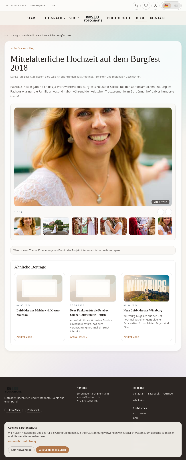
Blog (140, 18)
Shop (74, 18)
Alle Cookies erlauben (52, 449)
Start (32, 18)
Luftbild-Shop (14, 410)
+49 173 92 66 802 (15, 5)
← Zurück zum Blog (22, 48)
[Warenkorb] (137, 6)
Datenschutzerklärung (22, 441)
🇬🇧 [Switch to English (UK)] (176, 6)
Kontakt (158, 18)
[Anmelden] (155, 6)
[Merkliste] (146, 6)
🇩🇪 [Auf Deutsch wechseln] (166, 5)
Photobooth (119, 18)
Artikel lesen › (25, 337)
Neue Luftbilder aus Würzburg (143, 310)
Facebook (153, 393)
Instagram (139, 393)
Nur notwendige (21, 449)
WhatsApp (139, 400)
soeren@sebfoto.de (43, 5)
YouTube (167, 393)
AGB (135, 418)
